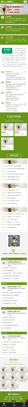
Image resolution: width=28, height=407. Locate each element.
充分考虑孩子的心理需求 (13, 200)
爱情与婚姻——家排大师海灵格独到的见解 (16, 84)
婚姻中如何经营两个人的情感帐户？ (14, 86)
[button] (0, 9)
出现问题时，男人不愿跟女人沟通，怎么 (12, 342)
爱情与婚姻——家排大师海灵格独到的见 (12, 292)
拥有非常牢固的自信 (12, 203)
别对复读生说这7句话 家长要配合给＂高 (12, 275)
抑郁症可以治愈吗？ (8, 322)
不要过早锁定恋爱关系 (11, 87)
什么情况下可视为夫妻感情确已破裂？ (16, 168)
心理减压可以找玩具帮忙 (9, 320)
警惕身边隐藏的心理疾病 (13, 176)
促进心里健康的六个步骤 (13, 179)
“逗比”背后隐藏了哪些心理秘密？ (11, 325)
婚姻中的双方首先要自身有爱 (12, 98)
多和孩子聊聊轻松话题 (11, 75)
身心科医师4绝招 (7, 328)
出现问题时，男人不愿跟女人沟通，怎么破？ (16, 105)
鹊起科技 (13, 401)
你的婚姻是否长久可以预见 (9, 303)
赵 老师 (3, 132)
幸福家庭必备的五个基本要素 (12, 89)
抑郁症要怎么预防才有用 (9, 317)
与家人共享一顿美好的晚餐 (14, 224)
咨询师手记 (14, 186)
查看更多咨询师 (14, 155)
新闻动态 (14, 162)
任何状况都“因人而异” (11, 96)
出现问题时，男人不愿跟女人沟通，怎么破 (18, 214)
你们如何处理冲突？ (12, 227)
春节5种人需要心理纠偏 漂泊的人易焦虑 (17, 174)
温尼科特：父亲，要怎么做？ (12, 106)
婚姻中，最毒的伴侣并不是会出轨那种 (15, 94)
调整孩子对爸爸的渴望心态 (12, 100)
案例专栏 (14, 210)
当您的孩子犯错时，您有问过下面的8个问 (13, 273)
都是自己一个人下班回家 (11, 110)
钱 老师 (17, 132)
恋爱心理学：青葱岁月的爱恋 (12, 74)
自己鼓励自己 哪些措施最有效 (15, 166)
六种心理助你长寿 (12, 171)
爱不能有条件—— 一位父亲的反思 (11, 278)
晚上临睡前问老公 (12, 198)
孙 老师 (3, 146)
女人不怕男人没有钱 (10, 108)
